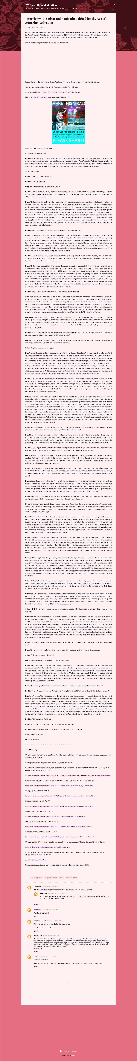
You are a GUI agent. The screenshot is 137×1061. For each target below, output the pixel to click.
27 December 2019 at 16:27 (50, 909)
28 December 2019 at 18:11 (56, 893)
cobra (61, 878)
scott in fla (38, 936)
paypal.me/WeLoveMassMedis (36, 860)
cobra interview (71, 878)
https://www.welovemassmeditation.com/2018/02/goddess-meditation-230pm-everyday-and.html (59, 806)
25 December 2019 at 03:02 (50, 886)
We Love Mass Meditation (41, 5)
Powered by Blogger (68, 1051)
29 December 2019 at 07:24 (47, 956)
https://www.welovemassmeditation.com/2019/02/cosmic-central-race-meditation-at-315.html (58, 827)
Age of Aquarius (36, 878)
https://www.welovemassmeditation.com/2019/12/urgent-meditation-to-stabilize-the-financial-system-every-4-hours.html (68, 775)
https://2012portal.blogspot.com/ (43, 97)
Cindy (36, 956)
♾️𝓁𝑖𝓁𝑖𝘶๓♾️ (38, 909)
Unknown (37, 887)
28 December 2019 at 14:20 (51, 936)
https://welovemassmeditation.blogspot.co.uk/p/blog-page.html (47, 847)
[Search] (114, 6)
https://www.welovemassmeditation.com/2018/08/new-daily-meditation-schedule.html (55, 816)
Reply (36, 905)
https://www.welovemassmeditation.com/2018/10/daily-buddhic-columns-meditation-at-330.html (59, 837)
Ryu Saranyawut (40, 921)
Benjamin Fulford (51, 878)
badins (73, 1055)
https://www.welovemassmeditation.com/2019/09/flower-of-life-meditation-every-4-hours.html (59, 786)
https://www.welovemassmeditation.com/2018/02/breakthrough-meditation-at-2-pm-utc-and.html (59, 796)
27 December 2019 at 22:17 (55, 921)
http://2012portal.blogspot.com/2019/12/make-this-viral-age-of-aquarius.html (52, 92)
